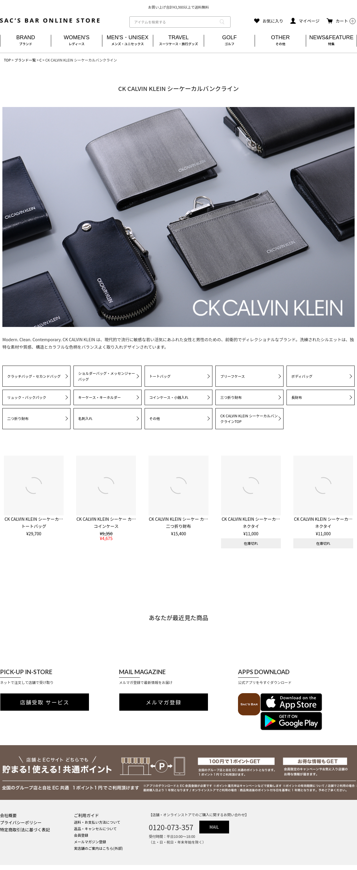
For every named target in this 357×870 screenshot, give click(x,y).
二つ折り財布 (18, 418)
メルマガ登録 (163, 702)
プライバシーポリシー (21, 822)
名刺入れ (85, 418)
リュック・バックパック (26, 397)
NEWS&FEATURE (331, 40)
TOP (7, 59)
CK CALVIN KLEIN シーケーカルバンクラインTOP (249, 418)
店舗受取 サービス (44, 702)
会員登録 (81, 835)
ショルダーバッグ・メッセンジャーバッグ (106, 376)
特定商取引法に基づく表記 (25, 830)
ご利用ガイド (86, 815)
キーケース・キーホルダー (99, 397)
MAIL (214, 827)
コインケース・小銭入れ (168, 397)
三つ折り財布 (231, 397)
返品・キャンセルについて (95, 828)
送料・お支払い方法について (97, 822)
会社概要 (8, 815)
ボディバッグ (301, 376)
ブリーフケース (232, 376)
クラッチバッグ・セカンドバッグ (34, 376)
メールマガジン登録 (90, 841)
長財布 (296, 397)
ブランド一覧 (25, 59)
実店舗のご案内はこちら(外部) (98, 848)
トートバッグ (160, 376)
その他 (154, 418)
